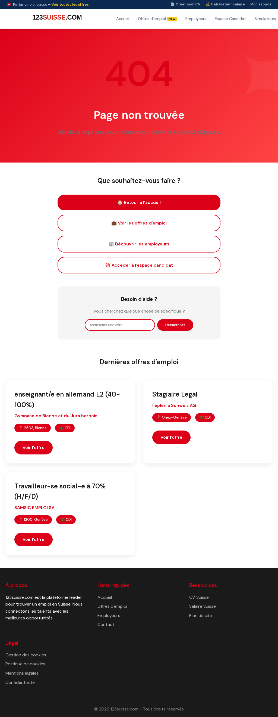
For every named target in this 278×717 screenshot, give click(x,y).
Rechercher (175, 325)
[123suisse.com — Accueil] (56, 19)
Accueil (122, 18)
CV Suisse (199, 597)
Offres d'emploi (112, 606)
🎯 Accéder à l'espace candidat (139, 265)
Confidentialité (20, 682)
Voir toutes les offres (70, 4)
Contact (105, 624)
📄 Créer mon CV (185, 4)
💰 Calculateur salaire (225, 4)
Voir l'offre (34, 447)
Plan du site (200, 615)
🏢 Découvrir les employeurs (139, 244)
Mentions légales (22, 673)
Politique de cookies (25, 664)
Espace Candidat (230, 18)
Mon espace (260, 4)
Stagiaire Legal (175, 394)
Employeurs (195, 18)
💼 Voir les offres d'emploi (139, 223)
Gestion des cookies (25, 655)
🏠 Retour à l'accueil (139, 202)
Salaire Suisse (202, 606)
